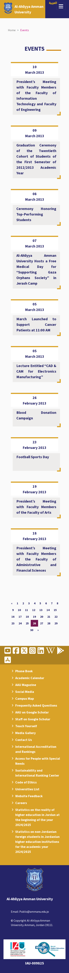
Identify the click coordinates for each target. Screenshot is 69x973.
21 (48, 616)
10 (19, 610)
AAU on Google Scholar (32, 712)
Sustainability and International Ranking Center (37, 773)
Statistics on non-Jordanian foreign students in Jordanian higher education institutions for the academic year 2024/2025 (37, 841)
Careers (21, 803)
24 (20, 623)
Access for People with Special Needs (37, 761)
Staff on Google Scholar (32, 719)
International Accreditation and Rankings (35, 749)
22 (55, 616)
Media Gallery (25, 733)
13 (40, 610)
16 (12, 616)
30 (31, 630)
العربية (53, 3)
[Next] (38, 630)
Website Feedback (29, 796)
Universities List (27, 789)
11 (26, 610)
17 (20, 616)
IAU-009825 (34, 963)
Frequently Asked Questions (36, 705)
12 (33, 610)
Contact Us (23, 740)
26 (34, 623)
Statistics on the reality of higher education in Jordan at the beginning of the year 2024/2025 (37, 817)
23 (12, 623)
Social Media (24, 692)
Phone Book (24, 671)
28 (48, 623)
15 (55, 610)
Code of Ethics (26, 782)
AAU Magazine (25, 685)
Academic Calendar (29, 678)
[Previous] (12, 603)
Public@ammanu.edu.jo (34, 911)
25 (27, 623)
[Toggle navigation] (61, 6)
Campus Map (24, 698)
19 (34, 616)
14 (48, 610)
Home (12, 30)
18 (27, 616)
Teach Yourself (26, 726)
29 (55, 623)
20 (41, 616)
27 (41, 623)
